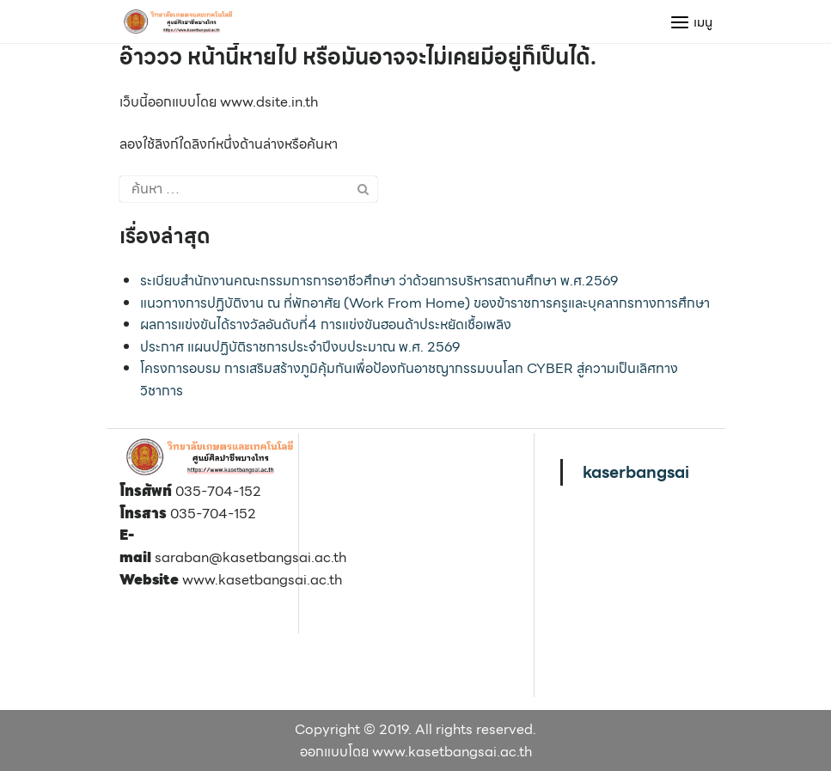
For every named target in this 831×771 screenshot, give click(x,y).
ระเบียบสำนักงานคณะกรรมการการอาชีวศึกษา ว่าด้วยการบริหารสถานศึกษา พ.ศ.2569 (379, 280)
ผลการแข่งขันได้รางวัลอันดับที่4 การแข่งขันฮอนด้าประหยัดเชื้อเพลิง (325, 324)
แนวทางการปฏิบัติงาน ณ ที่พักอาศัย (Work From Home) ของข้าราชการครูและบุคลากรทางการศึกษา (425, 303)
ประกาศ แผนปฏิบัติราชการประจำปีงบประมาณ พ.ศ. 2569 (300, 347)
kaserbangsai (636, 472)
